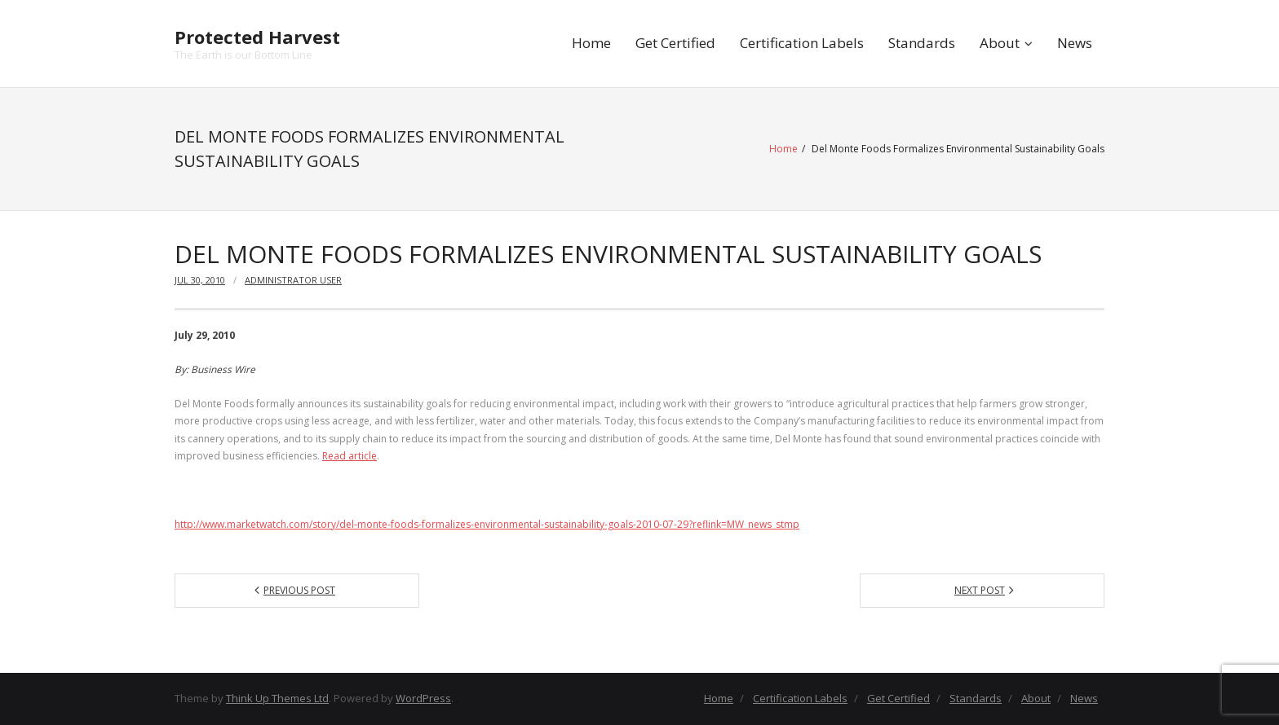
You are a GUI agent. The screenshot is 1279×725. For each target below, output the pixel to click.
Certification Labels (802, 42)
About (1000, 42)
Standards (921, 42)
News (1074, 42)
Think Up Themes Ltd (277, 698)
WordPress (423, 698)
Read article (349, 456)
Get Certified (675, 42)
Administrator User (293, 280)
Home (591, 42)
